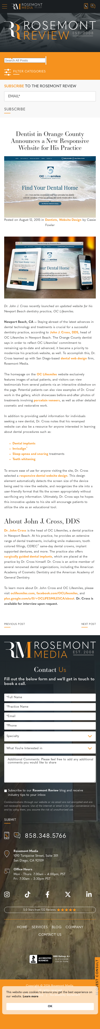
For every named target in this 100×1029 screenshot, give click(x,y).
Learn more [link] (30, 997)
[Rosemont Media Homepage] (26, 6)
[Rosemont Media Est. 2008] (50, 650)
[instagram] (9, 896)
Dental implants (24, 443)
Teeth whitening (24, 459)
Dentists (51, 220)
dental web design (74, 358)
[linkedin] (91, 896)
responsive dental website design (43, 476)
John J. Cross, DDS (64, 332)
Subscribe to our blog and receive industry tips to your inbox (45, 793)
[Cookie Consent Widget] (50, 1001)
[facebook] (50, 896)
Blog (56, 927)
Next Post (88, 624)
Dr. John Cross (15, 530)
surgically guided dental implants (28, 556)
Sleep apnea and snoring (30, 454)
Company (74, 927)
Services (40, 927)
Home (22, 927)
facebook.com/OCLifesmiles (57, 593)
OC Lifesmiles (47, 374)
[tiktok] (29, 896)
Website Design (70, 220)
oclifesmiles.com (23, 593)
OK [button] (50, 1007)
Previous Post (14, 624)
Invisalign (20, 448)
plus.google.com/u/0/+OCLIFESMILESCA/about (39, 598)
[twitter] (70, 896)
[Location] (50, 856)
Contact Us (49, 935)
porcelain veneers (47, 400)
